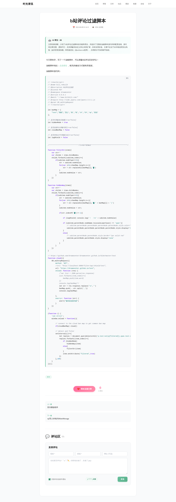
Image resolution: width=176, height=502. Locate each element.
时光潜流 (28, 3)
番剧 (126, 4)
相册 (134, 4)
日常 (110, 4)
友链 (142, 4)
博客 (102, 4)
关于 (149, 4)
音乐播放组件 (52, 407)
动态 (118, 4)
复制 (127, 78)
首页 (94, 4)
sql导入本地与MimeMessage (58, 419)
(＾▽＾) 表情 (91, 480)
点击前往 (63, 66)
